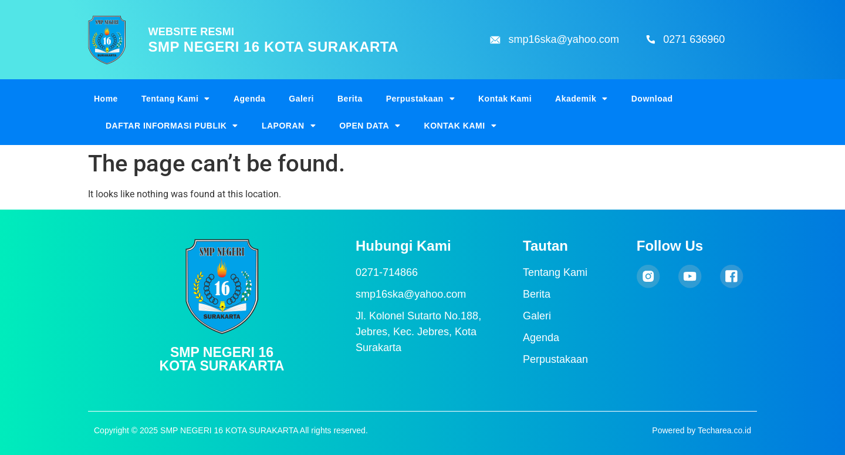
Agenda (249, 98)
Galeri (301, 98)
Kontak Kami (505, 98)
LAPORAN (289, 126)
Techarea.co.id (724, 430)
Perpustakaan (420, 99)
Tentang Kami (175, 99)
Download (652, 98)
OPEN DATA (369, 126)
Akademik (581, 99)
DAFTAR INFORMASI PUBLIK (172, 126)
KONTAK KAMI (460, 126)
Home (106, 98)
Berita (350, 98)
